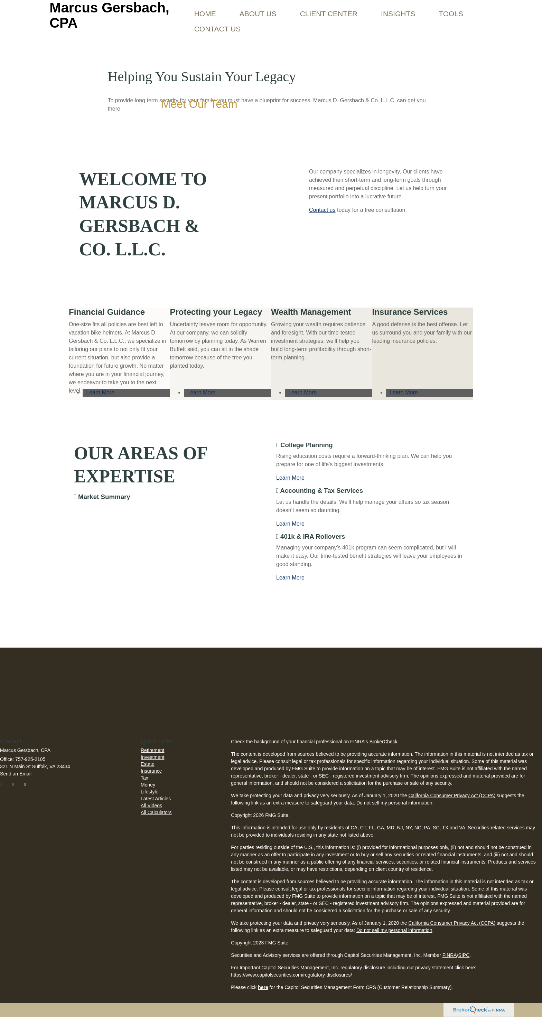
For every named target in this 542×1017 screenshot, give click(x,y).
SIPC (464, 955)
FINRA (449, 955)
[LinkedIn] (29, 785)
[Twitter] (16, 785)
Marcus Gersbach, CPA (109, 15)
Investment (152, 757)
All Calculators (156, 812)
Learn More (100, 392)
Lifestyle (149, 791)
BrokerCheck (384, 741)
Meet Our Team (199, 104)
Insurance (151, 771)
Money (148, 785)
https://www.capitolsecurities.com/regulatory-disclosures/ (291, 975)
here (263, 987)
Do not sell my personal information (394, 803)
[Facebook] (4, 785)
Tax (144, 778)
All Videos (151, 805)
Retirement (152, 750)
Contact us (322, 210)
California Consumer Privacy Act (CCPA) (451, 795)
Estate (148, 764)
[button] (258, 8)
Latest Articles (156, 798)
